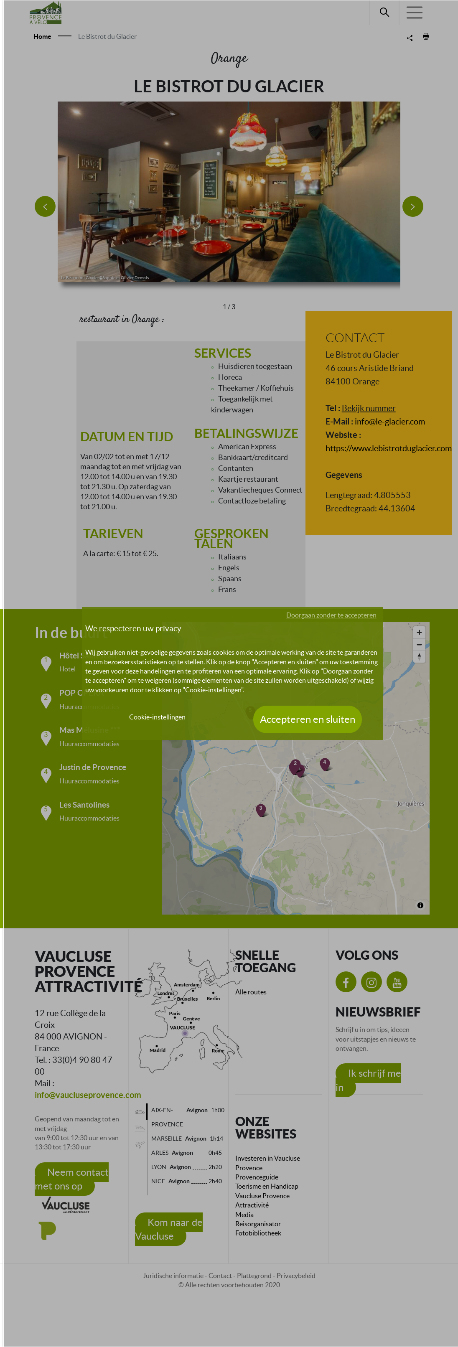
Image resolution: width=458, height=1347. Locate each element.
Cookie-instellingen (157, 717)
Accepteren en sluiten (307, 719)
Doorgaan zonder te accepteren (331, 615)
